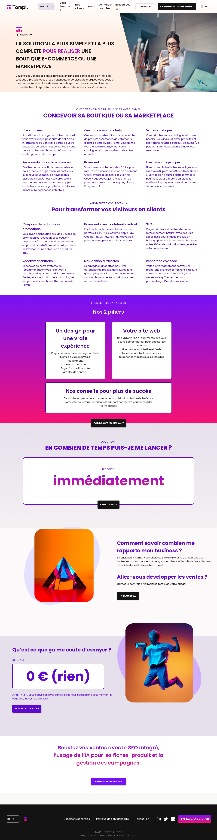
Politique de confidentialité (112, 819)
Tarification (142, 819)
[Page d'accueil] (20, 7)
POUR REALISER (62, 51)
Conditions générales (77, 819)
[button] (206, 6)
